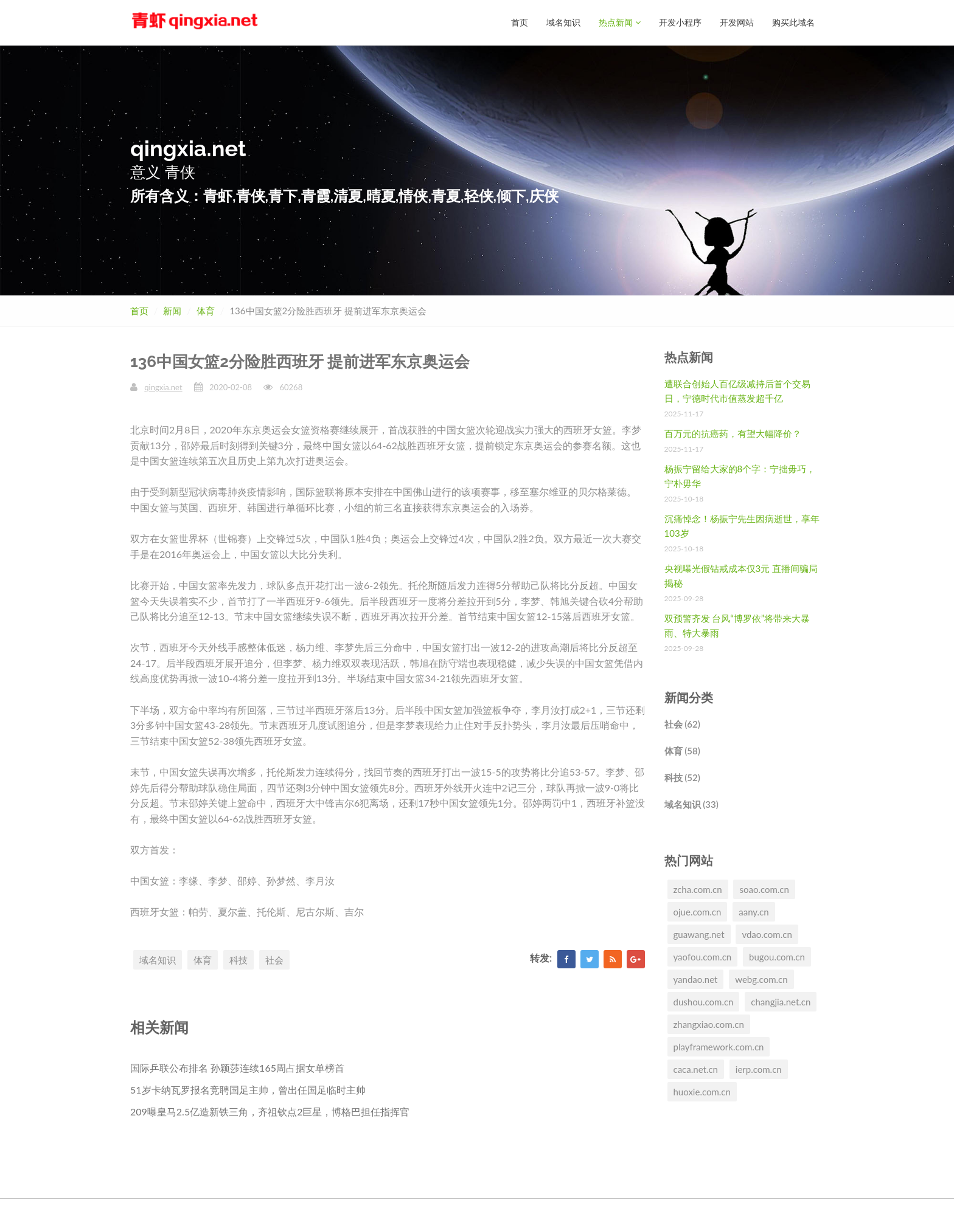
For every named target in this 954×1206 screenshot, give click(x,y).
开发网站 (737, 22)
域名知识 (563, 22)
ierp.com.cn (759, 1068)
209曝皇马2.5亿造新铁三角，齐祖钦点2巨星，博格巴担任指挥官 (269, 1111)
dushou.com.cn (704, 1001)
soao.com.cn (764, 888)
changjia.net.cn (780, 1001)
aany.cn (753, 911)
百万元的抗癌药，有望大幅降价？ (732, 432)
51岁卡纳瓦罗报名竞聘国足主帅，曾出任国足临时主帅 (248, 1089)
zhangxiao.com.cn (709, 1023)
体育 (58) (682, 750)
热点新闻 (620, 22)
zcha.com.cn (698, 888)
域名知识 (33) (691, 803)
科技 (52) (682, 776)
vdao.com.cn (767, 933)
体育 (206, 310)
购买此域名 (793, 22)
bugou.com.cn (777, 956)
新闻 (172, 310)
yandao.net (696, 978)
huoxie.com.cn (702, 1091)
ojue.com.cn (698, 911)
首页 (519, 22)
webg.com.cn (761, 978)
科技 (238, 959)
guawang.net (699, 933)
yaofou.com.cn (703, 956)
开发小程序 (680, 22)
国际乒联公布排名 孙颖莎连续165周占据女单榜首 (237, 1067)
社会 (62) (682, 723)
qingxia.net (163, 386)
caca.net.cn (696, 1068)
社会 (274, 959)
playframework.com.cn (719, 1046)
